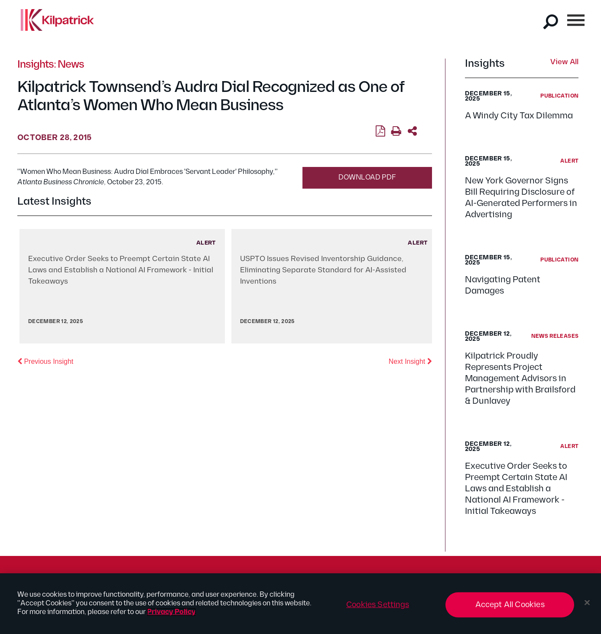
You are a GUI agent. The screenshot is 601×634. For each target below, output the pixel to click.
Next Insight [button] (410, 360)
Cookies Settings (377, 604)
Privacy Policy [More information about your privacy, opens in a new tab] (171, 612)
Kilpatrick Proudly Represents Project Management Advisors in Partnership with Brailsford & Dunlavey (520, 378)
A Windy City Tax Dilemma (519, 116)
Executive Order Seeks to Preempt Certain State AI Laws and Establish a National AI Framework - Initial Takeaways (516, 488)
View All (564, 62)
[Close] (587, 602)
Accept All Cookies (510, 604)
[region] (300, 603)
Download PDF (367, 177)
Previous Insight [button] (45, 360)
